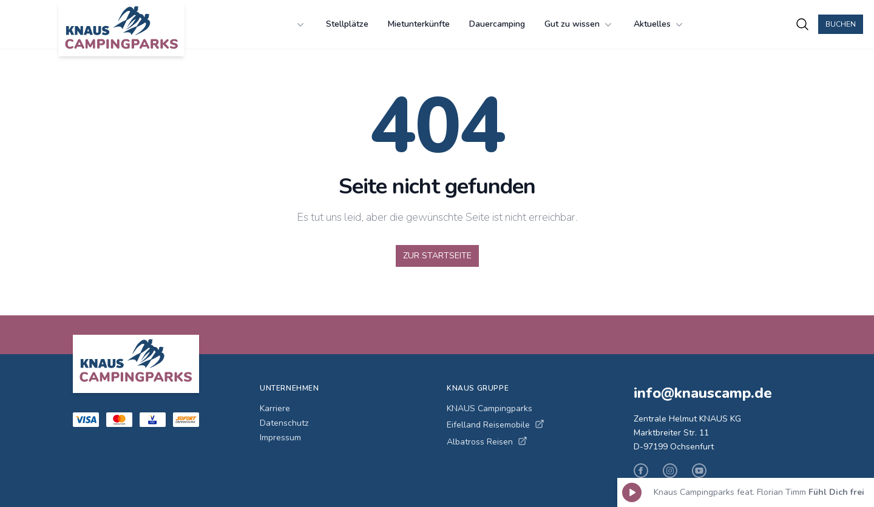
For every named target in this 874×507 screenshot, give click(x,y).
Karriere (275, 408)
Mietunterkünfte (419, 24)
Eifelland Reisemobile (495, 425)
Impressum (280, 437)
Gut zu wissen (579, 24)
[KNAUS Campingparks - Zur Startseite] (121, 29)
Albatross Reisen (487, 442)
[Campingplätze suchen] (802, 24)
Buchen (840, 24)
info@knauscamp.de (703, 393)
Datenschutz (284, 423)
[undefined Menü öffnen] (300, 24)
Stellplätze (347, 24)
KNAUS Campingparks (489, 408)
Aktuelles (659, 24)
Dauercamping (497, 24)
